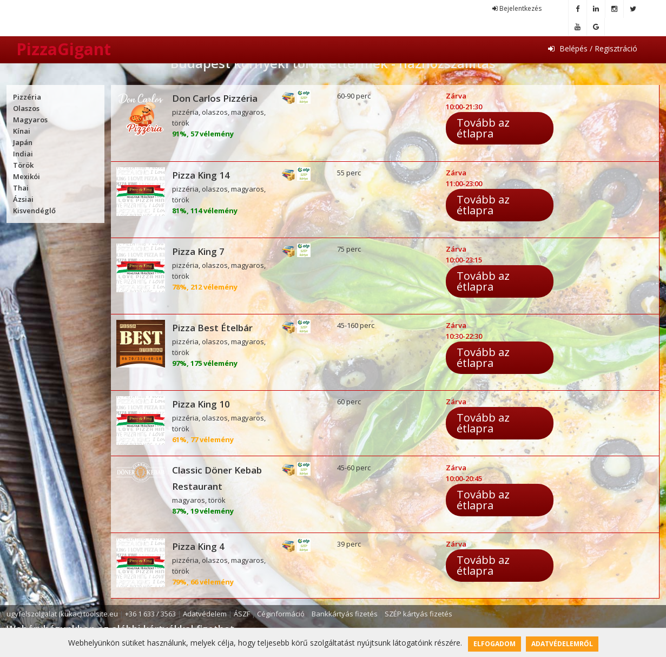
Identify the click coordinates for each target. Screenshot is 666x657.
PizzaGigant (63, 49)
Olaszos (26, 108)
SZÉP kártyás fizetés (418, 614)
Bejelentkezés (517, 8)
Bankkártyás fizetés (345, 614)
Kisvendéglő (34, 210)
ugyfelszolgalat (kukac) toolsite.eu (62, 614)
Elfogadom (494, 643)
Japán (22, 142)
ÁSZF (242, 614)
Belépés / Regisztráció (592, 48)
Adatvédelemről (562, 643)
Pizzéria (27, 97)
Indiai (23, 154)
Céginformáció (281, 614)
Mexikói (26, 176)
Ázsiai (23, 199)
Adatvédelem (205, 614)
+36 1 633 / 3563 (150, 614)
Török (23, 165)
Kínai (21, 131)
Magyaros (30, 119)
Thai (21, 188)
